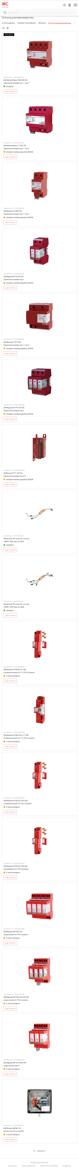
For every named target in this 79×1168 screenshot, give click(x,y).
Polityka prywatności (28, 1166)
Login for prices (10, 91)
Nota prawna (12, 1166)
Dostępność (67, 1166)
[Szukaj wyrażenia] (39, 13)
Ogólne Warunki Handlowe (49, 1166)
